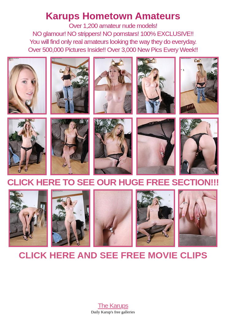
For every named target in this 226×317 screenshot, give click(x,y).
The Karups (113, 305)
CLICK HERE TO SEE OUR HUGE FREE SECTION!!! (113, 182)
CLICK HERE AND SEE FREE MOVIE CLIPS (113, 255)
